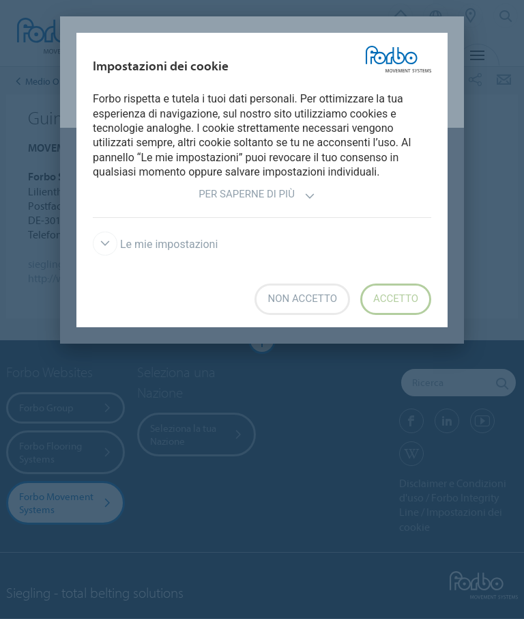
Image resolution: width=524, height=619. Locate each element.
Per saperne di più (257, 196)
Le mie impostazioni (155, 244)
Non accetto (301, 298)
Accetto (395, 298)
